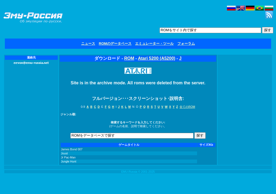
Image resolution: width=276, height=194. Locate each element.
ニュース (88, 43)
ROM (129, 58)
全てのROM (187, 106)
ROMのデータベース (115, 43)
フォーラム (186, 43)
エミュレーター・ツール (154, 43)
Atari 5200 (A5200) (156, 58)
